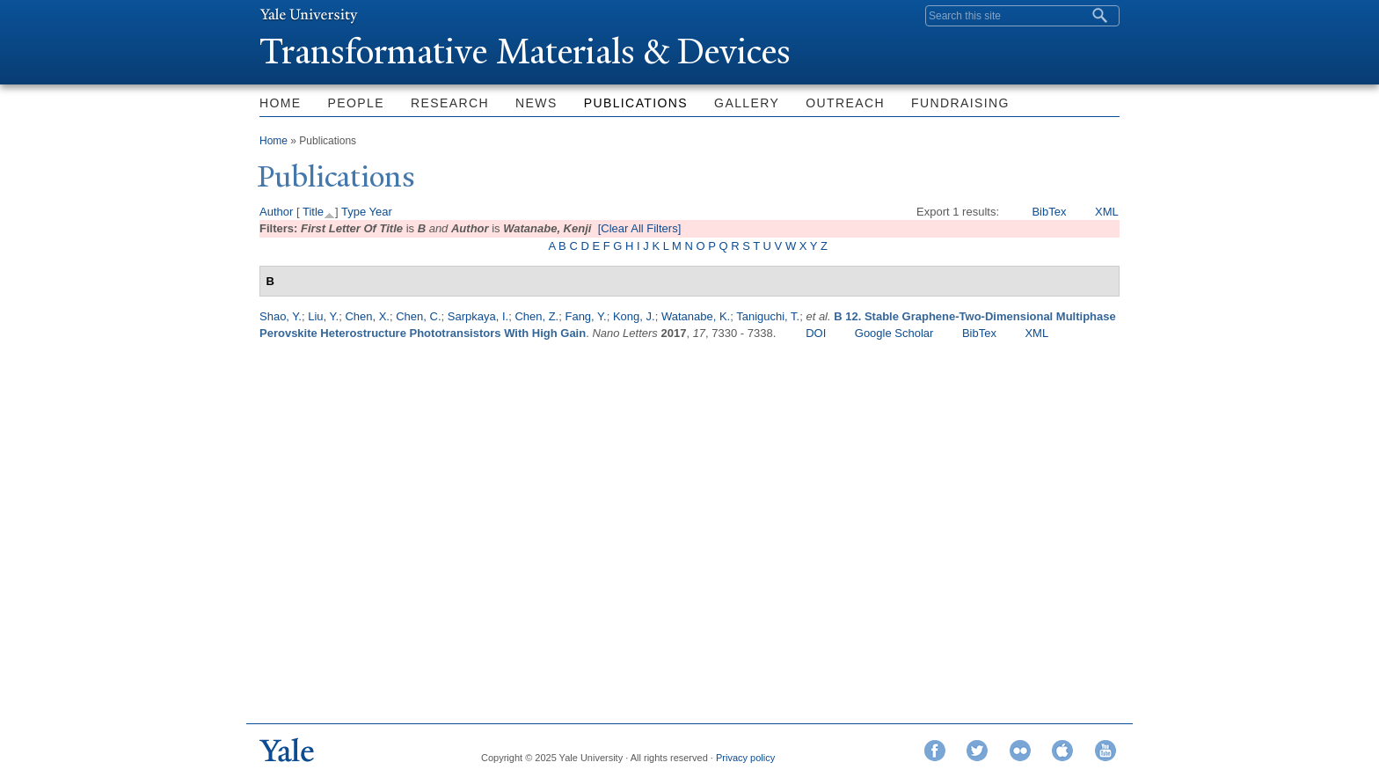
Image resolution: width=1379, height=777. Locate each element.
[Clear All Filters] (640, 228)
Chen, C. (418, 316)
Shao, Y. (280, 316)
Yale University (308, 15)
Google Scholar (894, 333)
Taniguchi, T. (767, 316)
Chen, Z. (536, 316)
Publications (636, 103)
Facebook (934, 750)
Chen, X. (367, 316)
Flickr (1020, 750)
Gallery (746, 103)
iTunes (1062, 750)
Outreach (845, 103)
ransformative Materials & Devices (525, 51)
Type (353, 211)
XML (1107, 211)
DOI (816, 333)
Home (280, 103)
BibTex (1049, 211)
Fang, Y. (585, 316)
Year (380, 211)
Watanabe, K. (695, 316)
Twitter (977, 750)
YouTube (1105, 750)
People (356, 103)
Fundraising (960, 103)
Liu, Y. (323, 316)
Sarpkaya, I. (478, 316)
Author (276, 211)
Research (450, 103)
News (536, 103)
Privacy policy (745, 757)
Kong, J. (634, 316)
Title (313, 211)
